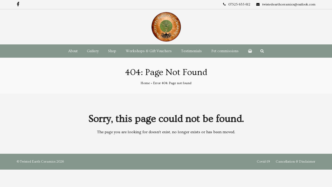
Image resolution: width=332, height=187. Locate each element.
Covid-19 (263, 161)
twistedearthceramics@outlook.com (288, 4)
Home (145, 83)
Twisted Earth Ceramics (38, 161)
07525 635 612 (239, 4)
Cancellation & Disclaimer (295, 161)
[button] (250, 51)
